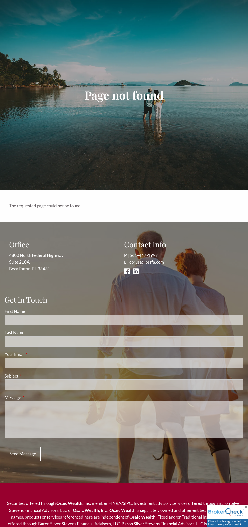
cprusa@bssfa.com (146, 262)
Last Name (14, 332)
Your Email (34, 354)
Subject (31, 376)
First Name (15, 311)
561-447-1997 (144, 255)
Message (32, 397)
